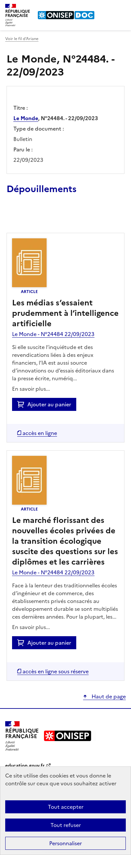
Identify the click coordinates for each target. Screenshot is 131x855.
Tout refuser (66, 825)
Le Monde (25, 118)
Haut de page (108, 696)
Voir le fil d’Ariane (21, 39)
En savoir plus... (31, 389)
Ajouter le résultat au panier (49, 218)
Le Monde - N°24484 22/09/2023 (53, 334)
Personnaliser (65, 843)
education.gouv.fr (25, 765)
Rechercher (108, 7)
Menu (121, 7)
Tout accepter (65, 807)
